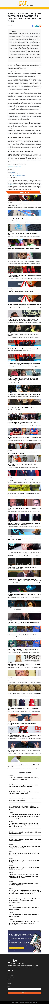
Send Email (12, 172)
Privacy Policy (11, 975)
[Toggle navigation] (8, 8)
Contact (9, 979)
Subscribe (24, 993)
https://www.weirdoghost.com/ (14, 166)
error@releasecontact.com (13, 184)
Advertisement (11, 977)
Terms (9, 973)
